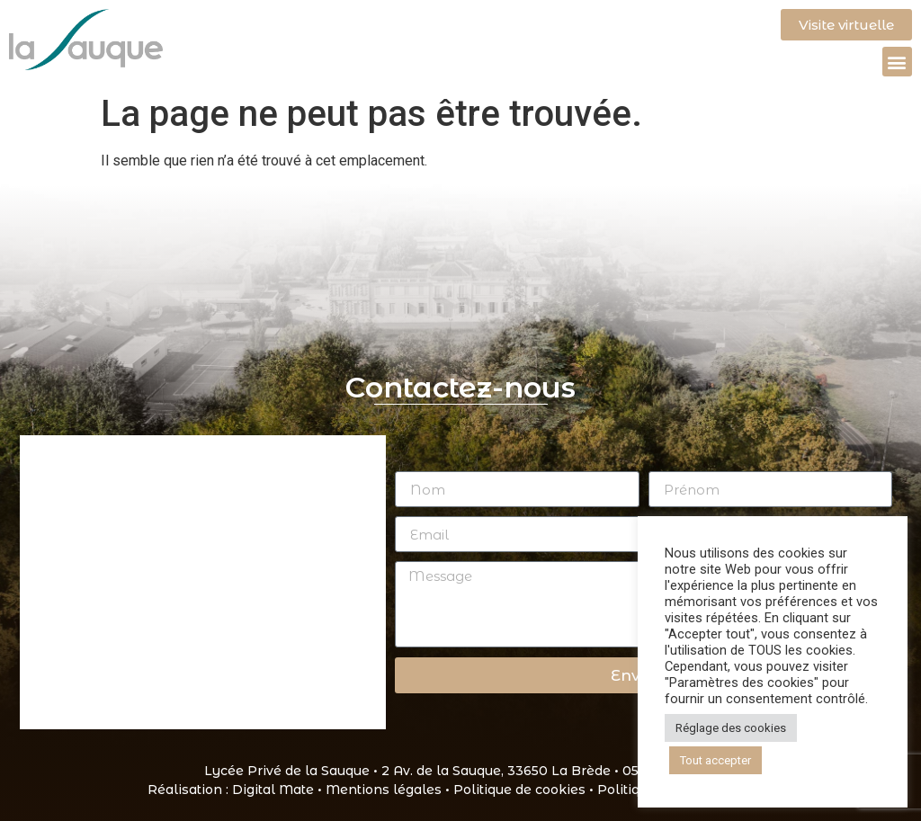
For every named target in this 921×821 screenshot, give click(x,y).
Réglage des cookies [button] (730, 728)
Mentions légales (384, 789)
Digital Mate (273, 789)
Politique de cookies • (525, 789)
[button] (897, 61)
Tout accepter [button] (715, 760)
